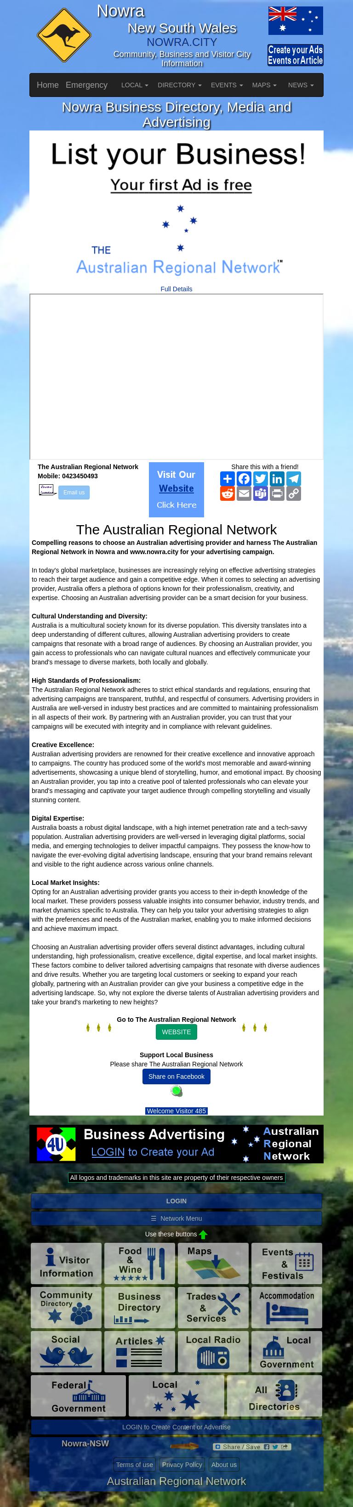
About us (224, 1464)
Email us (74, 492)
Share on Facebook (176, 1076)
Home (48, 85)
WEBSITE (176, 1032)
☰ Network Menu (176, 1218)
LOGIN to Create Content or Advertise (176, 1427)
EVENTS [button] (227, 85)
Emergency (87, 85)
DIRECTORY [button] (180, 85)
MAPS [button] (264, 85)
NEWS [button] (301, 85)
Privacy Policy (182, 1464)
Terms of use (134, 1464)
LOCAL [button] (134, 85)
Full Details (176, 289)
